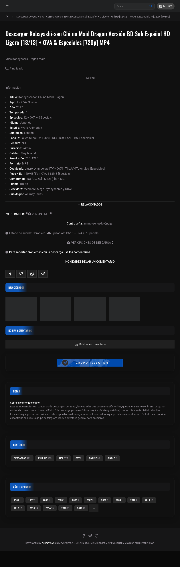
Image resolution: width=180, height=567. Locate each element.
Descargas (22, 458)
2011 (149, 500)
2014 (50, 508)
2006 (75, 500)
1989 (17, 500)
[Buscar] (151, 6)
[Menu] (7, 6)
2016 (81, 508)
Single (112, 458)
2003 (46, 500)
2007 (90, 500)
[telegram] (43, 274)
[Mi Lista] (166, 6)
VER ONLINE (40, 214)
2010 (133, 500)
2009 (119, 500)
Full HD (45, 458)
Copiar (108, 223)
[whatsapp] (32, 274)
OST (78, 458)
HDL (63, 458)
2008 (104, 500)
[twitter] (21, 274)
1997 (31, 500)
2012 (18, 508)
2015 (65, 508)
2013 (34, 508)
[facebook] (10, 274)
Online (94, 458)
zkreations (48, 543)
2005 (61, 500)
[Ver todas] (93, 508)
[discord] (96, 535)
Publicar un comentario (90, 344)
